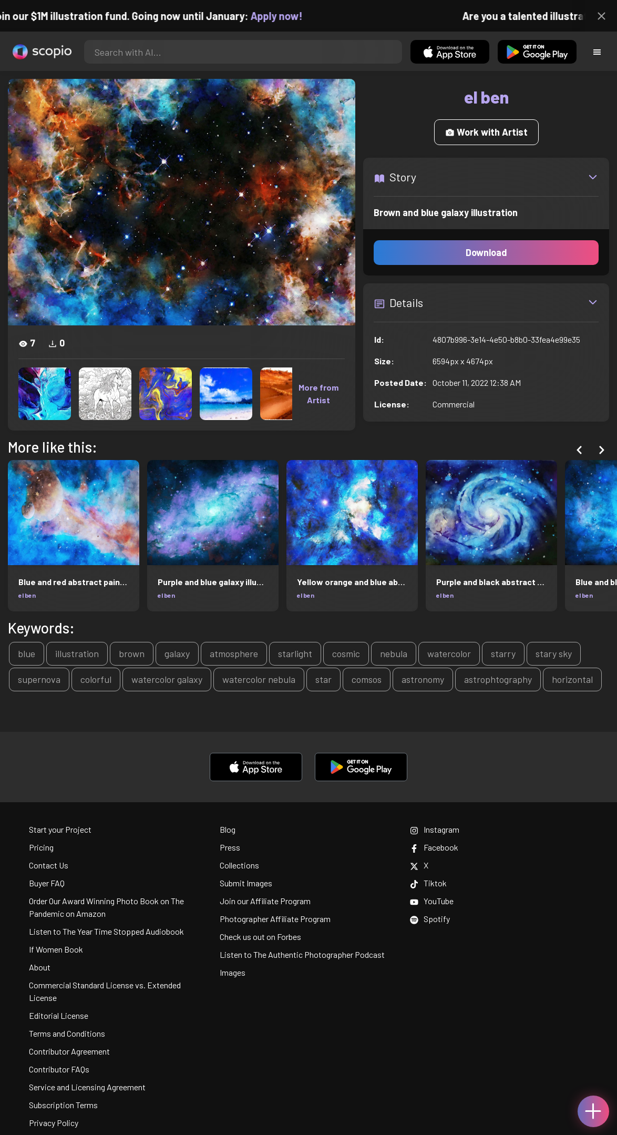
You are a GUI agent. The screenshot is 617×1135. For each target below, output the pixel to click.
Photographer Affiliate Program (275, 919)
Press (230, 847)
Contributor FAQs (59, 1069)
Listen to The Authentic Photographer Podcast (302, 954)
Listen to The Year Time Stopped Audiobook (106, 931)
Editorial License (58, 1015)
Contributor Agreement (69, 1051)
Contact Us (48, 865)
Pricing (41, 847)
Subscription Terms (63, 1105)
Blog (227, 829)
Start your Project (60, 829)
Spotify (430, 919)
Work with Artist (486, 132)
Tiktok (428, 883)
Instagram (434, 829)
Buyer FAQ (47, 883)
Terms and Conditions (67, 1033)
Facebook (434, 847)
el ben (27, 595)
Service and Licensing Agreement (87, 1087)
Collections (239, 865)
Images (232, 972)
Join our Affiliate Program (265, 901)
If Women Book (56, 949)
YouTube (432, 901)
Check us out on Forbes (260, 937)
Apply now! (286, 15)
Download (486, 252)
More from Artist (318, 393)
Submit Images (246, 883)
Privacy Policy (53, 1123)
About (39, 967)
